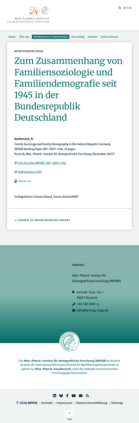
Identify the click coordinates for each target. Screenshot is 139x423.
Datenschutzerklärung (91, 403)
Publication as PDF (30, 172)
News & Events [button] (109, 36)
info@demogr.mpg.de (92, 310)
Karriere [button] (92, 36)
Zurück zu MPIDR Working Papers (44, 220)
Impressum (64, 403)
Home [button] (12, 36)
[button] (120, 7)
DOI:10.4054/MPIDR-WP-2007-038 (42, 163)
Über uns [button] (24, 36)
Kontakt (47, 403)
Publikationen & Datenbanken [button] (50, 36)
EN (125, 8)
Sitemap (117, 403)
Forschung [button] (77, 36)
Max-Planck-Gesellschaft (53, 369)
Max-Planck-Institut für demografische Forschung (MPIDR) (65, 360)
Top (69, 419)
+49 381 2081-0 (88, 304)
